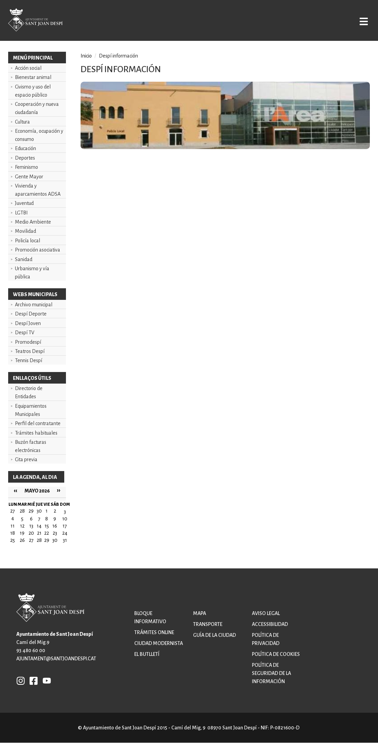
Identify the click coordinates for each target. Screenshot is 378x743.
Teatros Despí (30, 351)
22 (46, 533)
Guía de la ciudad (214, 635)
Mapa (199, 613)
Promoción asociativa (37, 250)
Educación (25, 148)
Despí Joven (28, 323)
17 (65, 526)
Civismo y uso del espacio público (33, 91)
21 (39, 533)
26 (22, 540)
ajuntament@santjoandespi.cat (56, 658)
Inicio (86, 56)
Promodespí (28, 342)
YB (45, 680)
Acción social (28, 68)
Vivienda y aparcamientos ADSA (38, 190)
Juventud (24, 203)
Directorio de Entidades (28, 392)
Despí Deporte (31, 314)
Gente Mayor (29, 176)
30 (54, 540)
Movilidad (25, 231)
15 (47, 526)
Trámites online (154, 632)
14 (39, 526)
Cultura (22, 122)
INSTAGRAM (20, 680)
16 (54, 526)
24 (64, 533)
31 (65, 540)
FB (32, 680)
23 (55, 533)
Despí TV (24, 332)
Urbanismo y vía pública (32, 272)
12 (22, 526)
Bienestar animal (33, 77)
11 (13, 526)
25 (12, 540)
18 (12, 533)
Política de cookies (276, 654)
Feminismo (26, 167)
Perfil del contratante (38, 423)
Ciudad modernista (158, 643)
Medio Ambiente (33, 222)
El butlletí (146, 654)
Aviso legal (266, 613)
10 (64, 518)
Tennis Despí (28, 360)
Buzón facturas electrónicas (30, 446)
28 (39, 540)
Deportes (25, 158)
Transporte (207, 624)
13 (31, 526)
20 (31, 533)
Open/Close (357, 21)
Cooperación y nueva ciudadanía (37, 108)
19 (22, 533)
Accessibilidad (270, 624)
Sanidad (23, 259)
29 (46, 540)
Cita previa (26, 459)
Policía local (27, 240)
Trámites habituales (36, 433)
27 (31, 540)
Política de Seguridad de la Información (271, 673)
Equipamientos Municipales (31, 410)
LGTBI (21, 212)
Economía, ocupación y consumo (39, 135)
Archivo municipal (33, 304)
